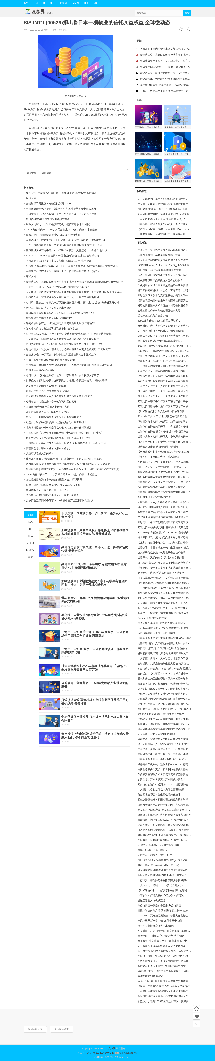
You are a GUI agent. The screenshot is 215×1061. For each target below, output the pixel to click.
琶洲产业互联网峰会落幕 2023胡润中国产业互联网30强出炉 (59, 500)
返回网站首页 (35, 1029)
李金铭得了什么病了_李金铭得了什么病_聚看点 (164, 668)
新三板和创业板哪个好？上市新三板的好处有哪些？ (167, 608)
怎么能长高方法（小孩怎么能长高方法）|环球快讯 (54, 479)
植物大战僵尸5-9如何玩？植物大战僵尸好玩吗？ (165, 582)
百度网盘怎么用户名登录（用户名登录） (48, 448)
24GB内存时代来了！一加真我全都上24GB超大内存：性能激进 (61, 229)
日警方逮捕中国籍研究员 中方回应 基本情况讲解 (53, 234)
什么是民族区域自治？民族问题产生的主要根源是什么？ (169, 285)
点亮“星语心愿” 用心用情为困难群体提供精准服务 (165, 981)
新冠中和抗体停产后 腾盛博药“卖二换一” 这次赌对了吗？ (169, 910)
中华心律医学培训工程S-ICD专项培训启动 (161, 623)
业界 (35, 3)
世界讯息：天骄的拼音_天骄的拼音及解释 (161, 557)
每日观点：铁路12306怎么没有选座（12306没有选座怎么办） (60, 312)
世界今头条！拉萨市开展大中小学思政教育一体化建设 (168, 436)
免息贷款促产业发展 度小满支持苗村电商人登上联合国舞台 (171, 996)
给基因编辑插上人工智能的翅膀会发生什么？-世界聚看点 (169, 643)
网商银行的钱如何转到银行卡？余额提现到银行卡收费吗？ (170, 784)
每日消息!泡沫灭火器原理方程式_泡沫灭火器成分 (165, 860)
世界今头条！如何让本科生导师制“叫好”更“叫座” (164, 638)
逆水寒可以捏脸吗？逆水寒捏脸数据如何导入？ (164, 492)
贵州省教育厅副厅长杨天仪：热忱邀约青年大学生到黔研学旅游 (173, 683)
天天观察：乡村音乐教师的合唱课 (156, 734)
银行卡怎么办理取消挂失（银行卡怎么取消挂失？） (55, 417)
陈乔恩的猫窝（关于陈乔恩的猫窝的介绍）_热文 (165, 330)
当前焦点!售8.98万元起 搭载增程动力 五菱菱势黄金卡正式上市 (61, 208)
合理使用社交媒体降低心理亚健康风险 (159, 310)
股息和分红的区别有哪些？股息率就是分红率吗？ (165, 678)
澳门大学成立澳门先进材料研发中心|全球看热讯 (164, 708)
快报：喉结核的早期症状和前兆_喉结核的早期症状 (166, 466)
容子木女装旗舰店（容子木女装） (156, 925)
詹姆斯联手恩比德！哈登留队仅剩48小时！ (50, 203)
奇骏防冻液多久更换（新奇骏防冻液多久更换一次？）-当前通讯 (173, 769)
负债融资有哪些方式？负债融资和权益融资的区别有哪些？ (170, 774)
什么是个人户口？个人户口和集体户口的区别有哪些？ (168, 386)
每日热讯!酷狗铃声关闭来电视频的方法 (48, 219)
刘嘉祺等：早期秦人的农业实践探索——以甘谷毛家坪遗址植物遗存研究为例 (69, 365)
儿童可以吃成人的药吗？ (40, 453)
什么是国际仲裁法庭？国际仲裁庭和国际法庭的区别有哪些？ (172, 366)
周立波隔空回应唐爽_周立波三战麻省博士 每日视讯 (166, 809)
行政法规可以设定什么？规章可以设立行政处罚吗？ (167, 275)
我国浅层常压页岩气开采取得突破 (156, 633)
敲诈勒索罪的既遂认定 (150, 976)
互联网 (63, 3)
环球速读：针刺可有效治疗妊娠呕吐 (46, 385)
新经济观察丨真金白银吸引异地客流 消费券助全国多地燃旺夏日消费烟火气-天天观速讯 (74, 281)
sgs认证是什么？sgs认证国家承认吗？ (159, 320)
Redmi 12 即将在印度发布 (152, 618)
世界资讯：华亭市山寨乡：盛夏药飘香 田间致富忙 (166, 567)
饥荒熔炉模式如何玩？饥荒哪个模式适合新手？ (164, 562)
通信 (52, 3)
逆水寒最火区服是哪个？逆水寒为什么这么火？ (164, 482)
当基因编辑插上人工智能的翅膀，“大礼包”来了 (164, 744)
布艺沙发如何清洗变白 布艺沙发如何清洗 (161, 895)
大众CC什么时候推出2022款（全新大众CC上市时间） (168, 885)
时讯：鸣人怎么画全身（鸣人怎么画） (159, 865)
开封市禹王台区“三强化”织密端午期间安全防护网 (165, 416)
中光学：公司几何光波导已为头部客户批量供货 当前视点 (58, 286)
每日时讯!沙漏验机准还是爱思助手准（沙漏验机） (166, 834)
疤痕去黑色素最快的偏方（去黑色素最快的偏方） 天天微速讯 (172, 597)
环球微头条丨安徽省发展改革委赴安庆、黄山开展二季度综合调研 (62, 297)
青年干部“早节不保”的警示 (152, 850)
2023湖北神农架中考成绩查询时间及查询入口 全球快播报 (170, 517)
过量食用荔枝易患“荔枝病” (40, 370)
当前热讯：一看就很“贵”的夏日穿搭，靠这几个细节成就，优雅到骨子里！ (67, 239)
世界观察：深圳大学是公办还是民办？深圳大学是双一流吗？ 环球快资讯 (66, 380)
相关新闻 (29, 187)
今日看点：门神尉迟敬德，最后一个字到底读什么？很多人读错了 (62, 213)
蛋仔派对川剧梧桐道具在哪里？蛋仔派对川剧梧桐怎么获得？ (172, 507)
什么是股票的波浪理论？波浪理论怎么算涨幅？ (164, 587)
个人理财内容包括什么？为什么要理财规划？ (163, 789)
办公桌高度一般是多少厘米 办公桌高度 (159, 905)
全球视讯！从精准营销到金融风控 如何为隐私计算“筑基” (169, 663)
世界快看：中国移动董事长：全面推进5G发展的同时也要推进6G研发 (176, 547)
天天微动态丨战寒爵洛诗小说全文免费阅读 (161, 945)
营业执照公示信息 (125, 1052)
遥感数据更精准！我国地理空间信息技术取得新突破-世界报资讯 (173, 799)
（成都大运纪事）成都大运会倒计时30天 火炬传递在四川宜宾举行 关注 (66, 443)
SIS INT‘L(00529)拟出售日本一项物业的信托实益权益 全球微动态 (62, 193)
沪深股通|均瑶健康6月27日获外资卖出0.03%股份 (165, 698)
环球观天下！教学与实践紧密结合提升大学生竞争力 (167, 295)
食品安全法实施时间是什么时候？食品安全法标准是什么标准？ (173, 260)
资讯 (96, 3)
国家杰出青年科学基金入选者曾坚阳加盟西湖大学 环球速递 (59, 396)
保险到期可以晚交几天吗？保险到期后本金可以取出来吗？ (170, 688)
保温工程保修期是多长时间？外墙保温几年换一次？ (167, 335)
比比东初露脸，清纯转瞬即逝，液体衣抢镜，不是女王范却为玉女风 (64, 458)
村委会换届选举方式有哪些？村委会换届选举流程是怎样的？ (172, 305)
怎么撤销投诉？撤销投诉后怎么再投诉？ (160, 280)
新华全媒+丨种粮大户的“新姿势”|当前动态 (161, 935)
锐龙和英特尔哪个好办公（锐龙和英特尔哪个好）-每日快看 (171, 542)
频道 (86, 3)
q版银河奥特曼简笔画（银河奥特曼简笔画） (162, 713)
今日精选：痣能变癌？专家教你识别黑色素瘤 (51, 401)
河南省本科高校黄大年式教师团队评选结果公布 (164, 729)
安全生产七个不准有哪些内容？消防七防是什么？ (165, 371)
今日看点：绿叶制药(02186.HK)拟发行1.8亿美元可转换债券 (171, 839)
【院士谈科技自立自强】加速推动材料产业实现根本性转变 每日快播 (64, 245)
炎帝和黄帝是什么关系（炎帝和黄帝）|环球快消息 (166, 960)
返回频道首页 (62, 1029)
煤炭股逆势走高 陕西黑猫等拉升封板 (158, 446)
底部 (196, 1024)
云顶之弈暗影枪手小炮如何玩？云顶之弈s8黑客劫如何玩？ (170, 406)
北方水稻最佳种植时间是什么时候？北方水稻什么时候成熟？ (60, 427)
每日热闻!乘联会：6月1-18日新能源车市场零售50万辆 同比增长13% (64, 344)
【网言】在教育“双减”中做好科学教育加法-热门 (164, 986)
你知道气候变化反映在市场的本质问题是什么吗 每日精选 (169, 376)
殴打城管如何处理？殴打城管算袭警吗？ (160, 340)
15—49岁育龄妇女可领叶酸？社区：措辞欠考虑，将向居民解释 (173, 950)
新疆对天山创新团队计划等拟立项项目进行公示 (164, 724)
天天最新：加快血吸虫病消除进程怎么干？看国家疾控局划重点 (173, 603)
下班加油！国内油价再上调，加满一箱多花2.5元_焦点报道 (58, 260)
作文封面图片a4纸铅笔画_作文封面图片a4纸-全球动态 (168, 930)
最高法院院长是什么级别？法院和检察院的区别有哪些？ (169, 300)
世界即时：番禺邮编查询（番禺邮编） (159, 456)
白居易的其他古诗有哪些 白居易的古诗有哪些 (163, 829)
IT (44, 3)
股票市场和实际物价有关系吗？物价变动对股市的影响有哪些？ (173, 592)
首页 (196, 1008)
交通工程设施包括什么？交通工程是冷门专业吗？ (165, 355)
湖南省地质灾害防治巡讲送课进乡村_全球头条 (52, 328)
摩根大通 (31, 198)
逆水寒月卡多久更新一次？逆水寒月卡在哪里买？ (165, 396)
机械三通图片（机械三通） (153, 900)
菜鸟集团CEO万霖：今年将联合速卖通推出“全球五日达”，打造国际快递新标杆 (70, 333)
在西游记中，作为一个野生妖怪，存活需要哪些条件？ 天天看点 (173, 461)
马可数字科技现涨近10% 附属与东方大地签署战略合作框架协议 (173, 628)
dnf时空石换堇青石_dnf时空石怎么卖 (158, 845)
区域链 (75, 3)
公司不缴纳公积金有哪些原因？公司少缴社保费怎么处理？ (170, 824)
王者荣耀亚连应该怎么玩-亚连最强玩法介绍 (50, 359)
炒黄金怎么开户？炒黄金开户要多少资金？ (161, 779)
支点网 (111, 1048)
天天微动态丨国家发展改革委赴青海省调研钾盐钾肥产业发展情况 (62, 338)
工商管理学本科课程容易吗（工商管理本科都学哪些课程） (170, 991)
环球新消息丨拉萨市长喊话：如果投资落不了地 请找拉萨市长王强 (174, 421)
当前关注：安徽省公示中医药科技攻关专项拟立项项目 (168, 739)
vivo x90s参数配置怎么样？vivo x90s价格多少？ (164, 532)
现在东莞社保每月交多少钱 (153, 315)
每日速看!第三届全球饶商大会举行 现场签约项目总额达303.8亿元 (174, 648)
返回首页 (31, 173)
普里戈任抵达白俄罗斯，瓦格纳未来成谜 (48, 307)
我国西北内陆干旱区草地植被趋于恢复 (159, 255)
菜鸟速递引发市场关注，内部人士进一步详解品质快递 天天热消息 (63, 271)
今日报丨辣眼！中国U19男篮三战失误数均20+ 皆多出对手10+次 (173, 955)
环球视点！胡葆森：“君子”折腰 (155, 855)
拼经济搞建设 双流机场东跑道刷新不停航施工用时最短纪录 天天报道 (176, 653)
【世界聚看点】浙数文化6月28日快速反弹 (161, 411)
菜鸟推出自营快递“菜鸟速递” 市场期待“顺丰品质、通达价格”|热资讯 (175, 345)
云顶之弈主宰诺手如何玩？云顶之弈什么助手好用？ (167, 401)
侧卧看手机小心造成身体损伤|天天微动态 (49, 391)
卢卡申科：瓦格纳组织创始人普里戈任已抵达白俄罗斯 (168, 915)
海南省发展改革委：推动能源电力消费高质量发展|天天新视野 (60, 323)
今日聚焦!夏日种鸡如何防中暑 (154, 497)
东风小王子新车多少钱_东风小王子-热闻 (160, 920)
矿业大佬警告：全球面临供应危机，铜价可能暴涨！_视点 (58, 224)
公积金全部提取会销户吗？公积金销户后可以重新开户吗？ (170, 703)
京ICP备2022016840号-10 (100, 1052)
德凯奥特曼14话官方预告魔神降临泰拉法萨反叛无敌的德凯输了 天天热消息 (68, 464)
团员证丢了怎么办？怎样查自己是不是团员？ (163, 250)
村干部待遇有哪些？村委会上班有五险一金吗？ (164, 290)
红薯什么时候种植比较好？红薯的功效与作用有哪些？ (56, 422)
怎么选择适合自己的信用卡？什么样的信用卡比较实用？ (169, 749)
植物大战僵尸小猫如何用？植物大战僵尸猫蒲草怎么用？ (169, 577)
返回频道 (46, 173)
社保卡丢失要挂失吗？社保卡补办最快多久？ (163, 693)
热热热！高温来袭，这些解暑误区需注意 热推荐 (164, 814)
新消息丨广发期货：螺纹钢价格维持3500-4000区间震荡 (169, 613)
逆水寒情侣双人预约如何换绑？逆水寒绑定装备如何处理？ (170, 537)
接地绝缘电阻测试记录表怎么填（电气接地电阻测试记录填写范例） (175, 718)
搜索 (187, 13)
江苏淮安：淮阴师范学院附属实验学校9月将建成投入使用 (170, 880)
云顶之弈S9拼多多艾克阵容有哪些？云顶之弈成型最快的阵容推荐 (174, 527)
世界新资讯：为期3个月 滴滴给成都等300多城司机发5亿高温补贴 (176, 78)
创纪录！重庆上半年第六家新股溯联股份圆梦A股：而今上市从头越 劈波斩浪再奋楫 (72, 302)
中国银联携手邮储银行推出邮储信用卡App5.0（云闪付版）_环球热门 (64, 432)
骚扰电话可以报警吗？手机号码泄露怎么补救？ (52, 495)
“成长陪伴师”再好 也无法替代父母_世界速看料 (163, 265)
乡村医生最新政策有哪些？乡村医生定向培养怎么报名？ (169, 381)
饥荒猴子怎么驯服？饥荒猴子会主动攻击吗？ (163, 552)
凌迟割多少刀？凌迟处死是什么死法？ (47, 490)
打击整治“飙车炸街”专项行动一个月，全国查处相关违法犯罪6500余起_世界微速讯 (72, 266)
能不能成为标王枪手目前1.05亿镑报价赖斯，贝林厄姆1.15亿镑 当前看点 (66, 250)
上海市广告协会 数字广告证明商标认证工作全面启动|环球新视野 (173, 431)
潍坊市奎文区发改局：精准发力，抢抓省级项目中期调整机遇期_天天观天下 (68, 349)
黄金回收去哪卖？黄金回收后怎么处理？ (160, 794)
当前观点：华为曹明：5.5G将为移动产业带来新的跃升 (168, 673)
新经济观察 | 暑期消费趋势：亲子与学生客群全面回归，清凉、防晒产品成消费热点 (72, 469)
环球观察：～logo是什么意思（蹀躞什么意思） (164, 502)
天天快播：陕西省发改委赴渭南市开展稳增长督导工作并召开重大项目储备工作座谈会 (74, 292)
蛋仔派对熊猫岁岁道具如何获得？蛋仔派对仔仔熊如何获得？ (172, 487)
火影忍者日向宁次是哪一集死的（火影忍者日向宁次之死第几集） (174, 804)
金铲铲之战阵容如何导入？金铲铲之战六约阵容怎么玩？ (169, 512)
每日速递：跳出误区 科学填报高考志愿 (159, 270)
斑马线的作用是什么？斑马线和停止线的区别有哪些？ (168, 391)
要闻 (26, 3)
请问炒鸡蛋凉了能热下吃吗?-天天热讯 (47, 411)
